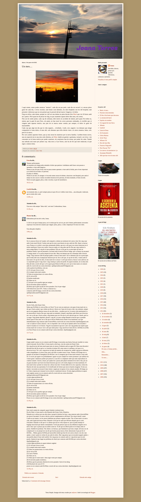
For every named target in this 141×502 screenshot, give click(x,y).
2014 (102, 305)
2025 (102, 272)
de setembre (106, 322)
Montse (29, 216)
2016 (102, 299)
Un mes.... (105, 357)
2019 (102, 290)
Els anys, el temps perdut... (110, 349)
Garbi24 (102, 128)
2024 (102, 275)
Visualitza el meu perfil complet (107, 79)
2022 (102, 281)
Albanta (102, 125)
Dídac (56, 137)
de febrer (105, 343)
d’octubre (105, 319)
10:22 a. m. (30, 182)
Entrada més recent (28, 477)
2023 (102, 278)
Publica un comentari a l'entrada (34, 473)
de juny (104, 331)
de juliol (104, 328)
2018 (102, 293)
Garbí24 (29, 189)
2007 (102, 374)
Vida (40, 150)
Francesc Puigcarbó (105, 145)
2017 (102, 296)
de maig (104, 334)
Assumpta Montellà (105, 153)
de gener (104, 346)
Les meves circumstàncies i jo (109, 150)
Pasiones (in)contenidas (107, 113)
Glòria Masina (104, 135)
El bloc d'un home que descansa (109, 115)
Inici (56, 477)
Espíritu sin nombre (105, 120)
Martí (75, 114)
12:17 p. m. (30, 295)
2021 (102, 284)
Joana (112, 66)
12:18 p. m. (30, 400)
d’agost (104, 325)
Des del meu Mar (105, 143)
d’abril (104, 337)
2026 (102, 269)
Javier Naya (103, 138)
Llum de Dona (104, 130)
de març (104, 340)
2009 (102, 368)
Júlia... (104, 352)
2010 (102, 365)
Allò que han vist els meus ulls (109, 155)
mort (37, 150)
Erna (28, 160)
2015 (102, 302)
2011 (102, 362)
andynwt (74, 492)
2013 (102, 308)
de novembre (106, 316)
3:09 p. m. (30, 231)
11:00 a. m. (30, 197)
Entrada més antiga (85, 477)
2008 (102, 371)
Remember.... (106, 355)
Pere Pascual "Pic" (105, 148)
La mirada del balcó (106, 118)
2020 (102, 287)
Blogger (92, 492)
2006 (102, 377)
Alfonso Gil (103, 140)
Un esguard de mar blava (107, 123)
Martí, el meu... (104, 110)
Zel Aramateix (104, 133)
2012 (102, 311)
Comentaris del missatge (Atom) (40, 481)
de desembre (106, 313)
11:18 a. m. (30, 209)
